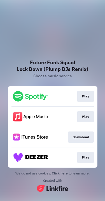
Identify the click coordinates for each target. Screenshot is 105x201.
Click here (60, 173)
